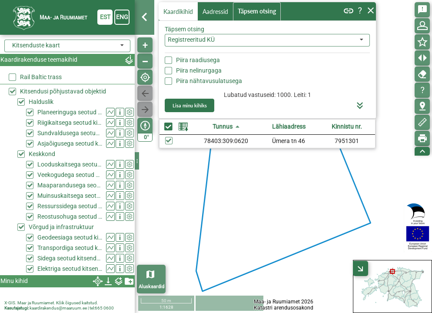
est (105, 16)
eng (122, 16)
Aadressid (217, 11)
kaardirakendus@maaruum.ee (58, 308)
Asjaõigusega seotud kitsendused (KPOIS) (69, 143)
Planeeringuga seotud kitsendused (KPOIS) (69, 112)
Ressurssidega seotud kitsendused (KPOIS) (69, 206)
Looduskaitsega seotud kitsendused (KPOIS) (69, 164)
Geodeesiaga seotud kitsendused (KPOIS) (69, 237)
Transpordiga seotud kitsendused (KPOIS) (69, 247)
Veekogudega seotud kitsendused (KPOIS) (69, 174)
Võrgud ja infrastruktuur (61, 226)
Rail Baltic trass (41, 76)
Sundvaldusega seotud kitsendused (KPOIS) (69, 133)
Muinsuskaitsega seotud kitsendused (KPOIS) (69, 195)
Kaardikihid (179, 11)
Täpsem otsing (258, 11)
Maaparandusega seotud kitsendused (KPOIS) (69, 185)
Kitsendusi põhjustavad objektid (63, 91)
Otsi (357, 58)
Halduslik (41, 101)
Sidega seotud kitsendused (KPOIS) (69, 258)
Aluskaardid (151, 287)
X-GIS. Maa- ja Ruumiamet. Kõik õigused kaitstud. (51, 302)
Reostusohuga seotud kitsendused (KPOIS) (69, 216)
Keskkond (42, 153)
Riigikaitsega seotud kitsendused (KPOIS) (69, 122)
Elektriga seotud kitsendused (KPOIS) (69, 268)
